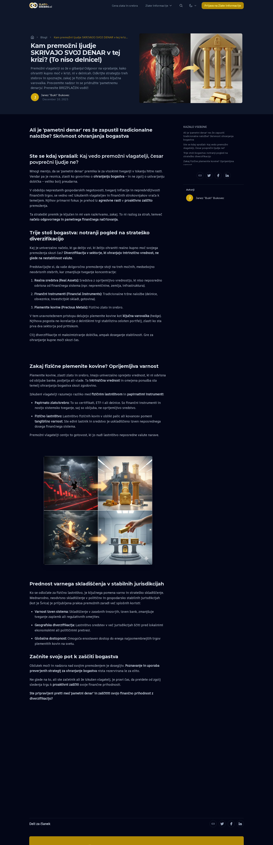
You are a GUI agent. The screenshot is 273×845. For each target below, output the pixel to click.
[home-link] (40, 6)
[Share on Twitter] (209, 175)
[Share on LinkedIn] (227, 175)
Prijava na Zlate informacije (222, 5)
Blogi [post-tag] (43, 37)
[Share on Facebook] (218, 175)
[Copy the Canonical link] (200, 175)
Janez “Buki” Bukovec (210, 198)
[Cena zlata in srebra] (125, 5)
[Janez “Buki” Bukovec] (50, 97)
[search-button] (181, 5)
